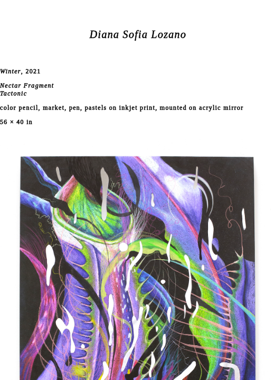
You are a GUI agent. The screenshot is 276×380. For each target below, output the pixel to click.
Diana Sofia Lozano (138, 34)
